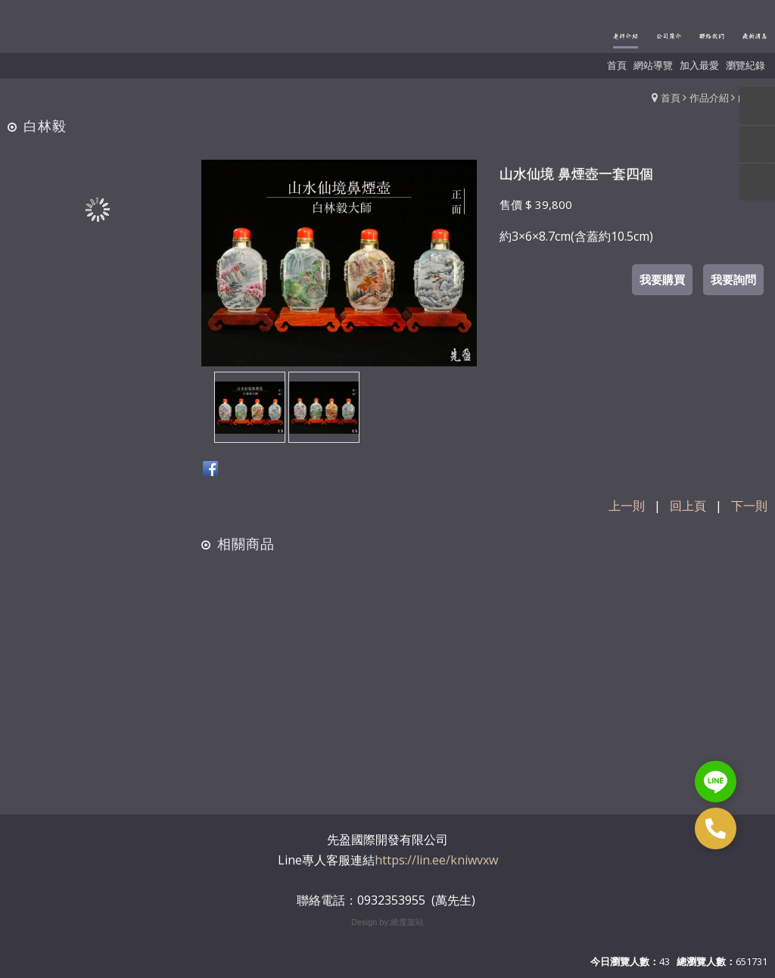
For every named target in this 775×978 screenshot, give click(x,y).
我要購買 (662, 279)
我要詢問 (733, 279)
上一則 (626, 505)
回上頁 (688, 505)
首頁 (670, 97)
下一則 (749, 505)
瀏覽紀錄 (745, 65)
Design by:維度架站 (387, 922)
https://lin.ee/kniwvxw (436, 860)
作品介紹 (709, 97)
